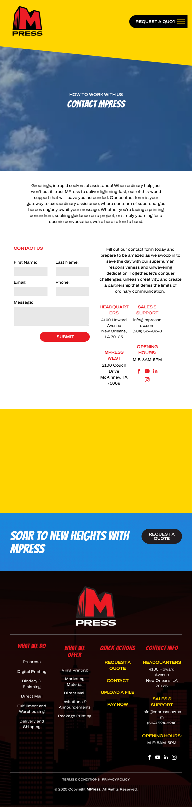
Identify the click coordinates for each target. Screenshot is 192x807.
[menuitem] (32, 662)
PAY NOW (117, 704)
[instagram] (147, 380)
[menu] (181, 21)
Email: (20, 282)
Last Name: (67, 262)
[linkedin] (155, 372)
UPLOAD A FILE (117, 692)
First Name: (25, 262)
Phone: (63, 282)
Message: (23, 302)
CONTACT (117, 681)
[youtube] (147, 372)
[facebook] (138, 372)
